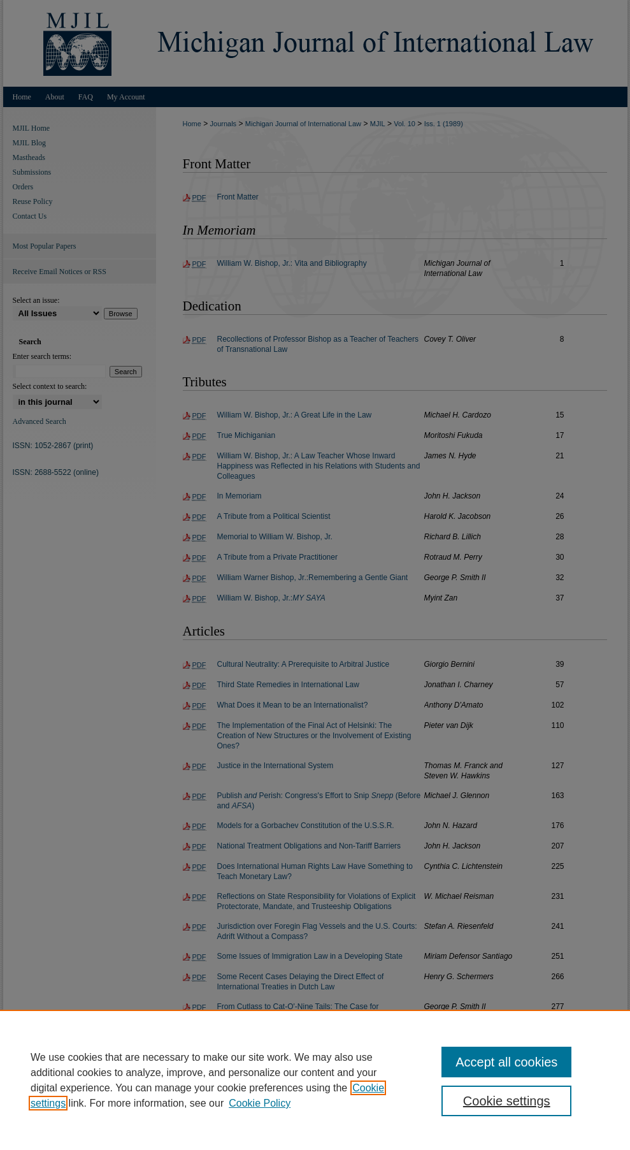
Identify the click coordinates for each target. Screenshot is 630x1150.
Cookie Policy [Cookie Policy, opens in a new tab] (259, 1103)
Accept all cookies (506, 1062)
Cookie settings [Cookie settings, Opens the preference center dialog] (506, 1101)
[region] (315, 1080)
